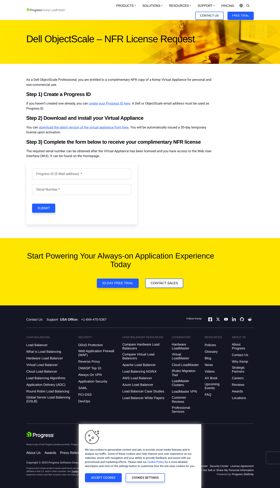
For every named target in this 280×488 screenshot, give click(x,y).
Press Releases (72, 453)
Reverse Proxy (89, 361)
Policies (210, 345)
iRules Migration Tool (183, 373)
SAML (82, 388)
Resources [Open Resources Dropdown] (179, 5)
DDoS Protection (90, 345)
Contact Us (209, 15)
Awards (237, 391)
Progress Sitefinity (243, 474)
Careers (238, 378)
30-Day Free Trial (117, 283)
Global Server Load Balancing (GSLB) (48, 399)
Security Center (219, 466)
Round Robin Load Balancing (47, 391)
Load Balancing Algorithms (45, 378)
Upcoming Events (212, 386)
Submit (44, 208)
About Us (33, 453)
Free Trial (240, 15)
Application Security (92, 381)
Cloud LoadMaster (185, 365)
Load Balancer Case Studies (143, 391)
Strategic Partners (238, 369)
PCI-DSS (85, 395)
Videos (210, 371)
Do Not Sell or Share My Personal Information (226, 470)
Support (52, 319)
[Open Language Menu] (241, 6)
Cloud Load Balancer (41, 371)
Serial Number (47, 190)
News (209, 365)
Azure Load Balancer (137, 385)
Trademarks (77, 471)
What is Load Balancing (43, 351)
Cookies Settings (145, 477)
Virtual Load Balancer (42, 365)
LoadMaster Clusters (180, 383)
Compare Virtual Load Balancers (138, 356)
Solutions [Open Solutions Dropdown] (151, 5)
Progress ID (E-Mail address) (58, 174)
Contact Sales (164, 283)
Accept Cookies (103, 477)
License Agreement (242, 466)
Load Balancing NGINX (139, 371)
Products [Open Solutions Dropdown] (125, 5)
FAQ (208, 395)
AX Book (211, 378)
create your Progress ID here (109, 104)
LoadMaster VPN (184, 391)
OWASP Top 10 (89, 368)
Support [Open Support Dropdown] (205, 5)
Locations (239, 398)
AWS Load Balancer (137, 378)
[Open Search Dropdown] (247, 6)
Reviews (238, 385)
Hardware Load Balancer (44, 358)
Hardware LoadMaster (180, 346)
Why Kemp (240, 361)
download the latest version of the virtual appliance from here (84, 127)
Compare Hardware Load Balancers (140, 346)
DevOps (84, 401)
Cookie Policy (155, 462)
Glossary (211, 351)
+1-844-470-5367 (94, 319)
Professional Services (181, 409)
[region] (140, 456)
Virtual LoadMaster (180, 356)
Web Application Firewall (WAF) (96, 353)
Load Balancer (37, 345)
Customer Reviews (179, 399)
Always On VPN (90, 375)
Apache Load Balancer (139, 365)
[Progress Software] (40, 435)
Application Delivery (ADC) (45, 385)
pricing (227, 6)
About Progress (238, 346)
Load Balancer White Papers (143, 398)
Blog (208, 358)
